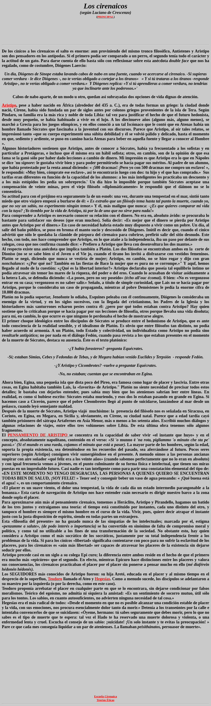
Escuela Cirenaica (105, 696)
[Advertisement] (105, 32)
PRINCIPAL (105, 16)
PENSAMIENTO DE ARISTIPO (38, 435)
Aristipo (9, 105)
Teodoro (55, 579)
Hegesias (102, 579)
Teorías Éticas (105, 700)
